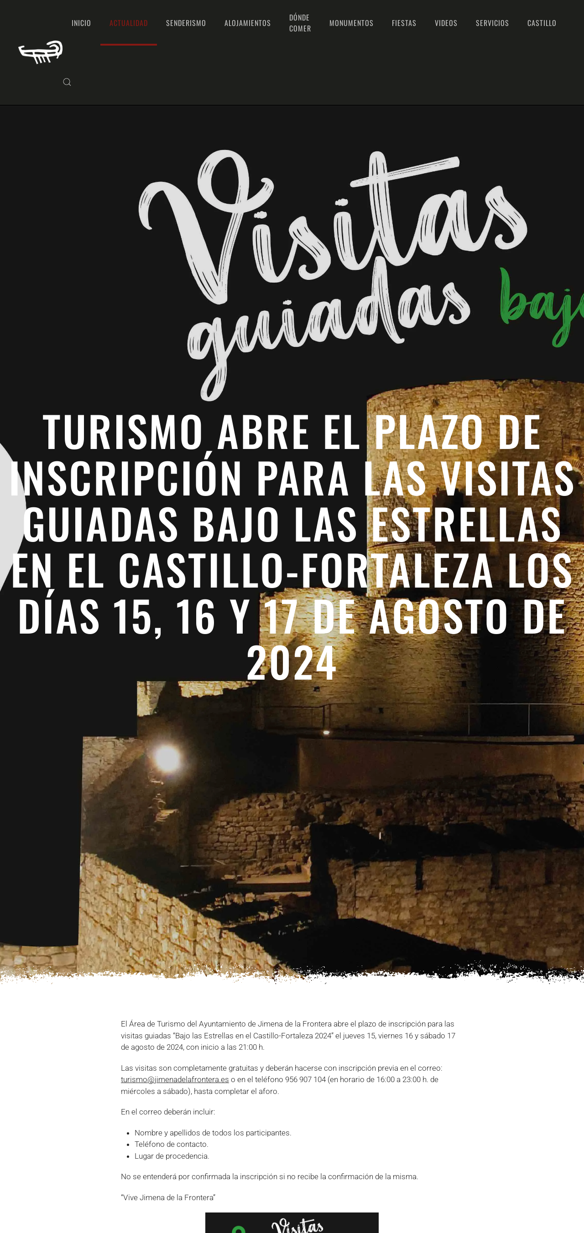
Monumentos (351, 22)
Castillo (542, 22)
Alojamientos (247, 22)
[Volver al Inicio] (40, 52)
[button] (67, 82)
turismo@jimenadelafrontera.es (175, 1079)
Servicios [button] (492, 22)
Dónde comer (300, 23)
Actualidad (129, 22)
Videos (446, 22)
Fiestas (404, 22)
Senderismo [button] (186, 22)
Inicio (81, 22)
